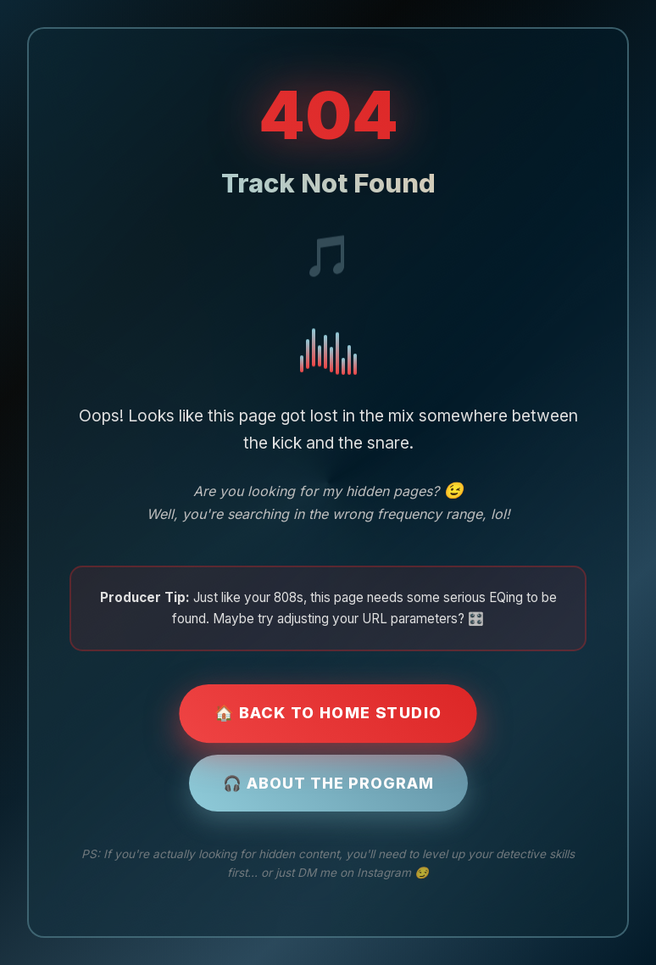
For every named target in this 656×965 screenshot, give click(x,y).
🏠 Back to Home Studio (328, 713)
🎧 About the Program (328, 783)
